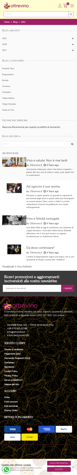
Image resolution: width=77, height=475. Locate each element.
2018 (4, 44)
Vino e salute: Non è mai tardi (46, 160)
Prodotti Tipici (8, 68)
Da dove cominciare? (40, 248)
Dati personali (11, 406)
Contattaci (9, 362)
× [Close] (73, 467)
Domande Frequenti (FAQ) (17, 358)
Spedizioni (9, 367)
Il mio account (11, 401)
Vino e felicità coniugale (42, 219)
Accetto (59, 469)
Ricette (5, 80)
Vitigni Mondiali (9, 104)
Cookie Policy (10, 371)
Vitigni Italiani (8, 98)
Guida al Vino (8, 110)
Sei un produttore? (13, 380)
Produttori (6, 92)
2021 (4, 38)
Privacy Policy (11, 375)
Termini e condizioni (13, 349)
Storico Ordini (10, 410)
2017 (4, 50)
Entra (6, 397)
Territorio (6, 86)
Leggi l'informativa (59, 463)
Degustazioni (8, 74)
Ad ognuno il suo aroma (43, 186)
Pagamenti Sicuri (12, 353)
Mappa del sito (11, 384)
